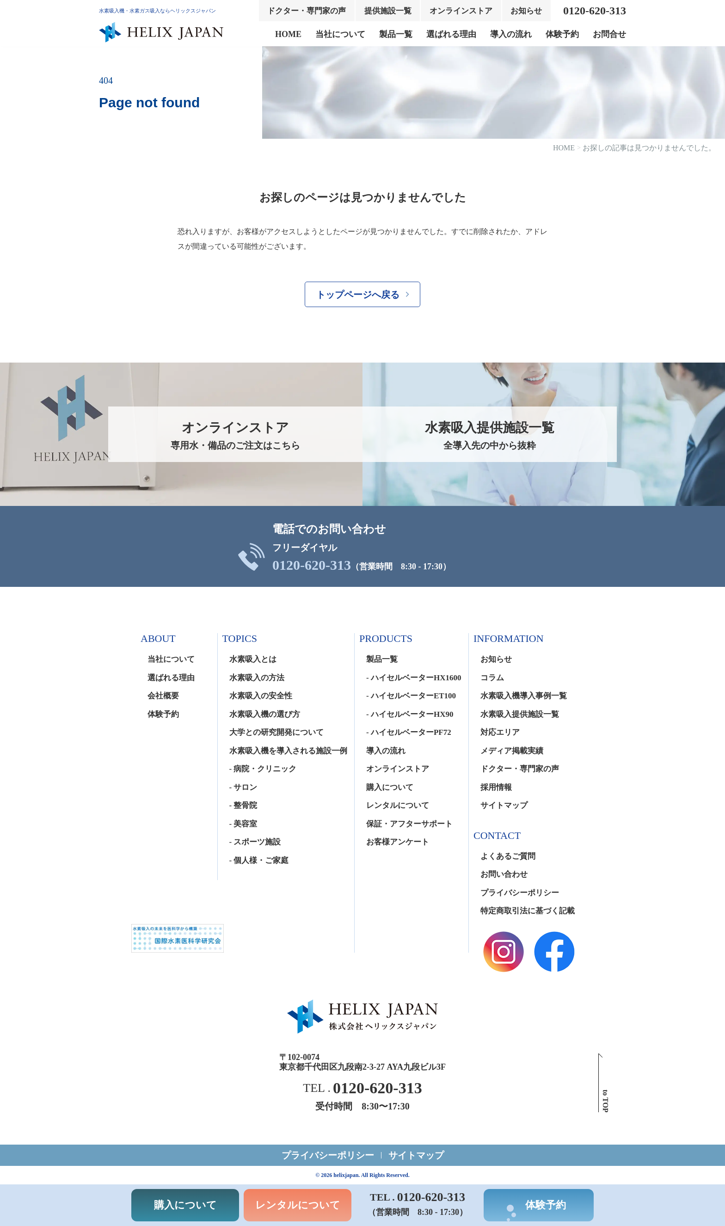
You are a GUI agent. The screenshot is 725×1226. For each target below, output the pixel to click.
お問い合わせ (504, 874)
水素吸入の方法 (256, 677)
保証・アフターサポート (409, 823)
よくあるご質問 (507, 856)
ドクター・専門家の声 (306, 10)
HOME (288, 34)
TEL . (362, 1088)
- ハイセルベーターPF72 (408, 732)
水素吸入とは (252, 659)
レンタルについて (397, 805)
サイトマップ (504, 805)
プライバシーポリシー (519, 892)
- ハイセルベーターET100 (411, 695)
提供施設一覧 (388, 10)
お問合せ (609, 34)
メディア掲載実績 (511, 750)
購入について (389, 787)
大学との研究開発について (276, 732)
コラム (492, 677)
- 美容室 (243, 823)
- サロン (243, 787)
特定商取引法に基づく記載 (527, 910)
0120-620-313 (311, 565)
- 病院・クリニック (263, 768)
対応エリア (500, 732)
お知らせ (526, 10)
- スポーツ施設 (255, 842)
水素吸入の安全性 (260, 695)
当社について (340, 34)
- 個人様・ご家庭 (259, 860)
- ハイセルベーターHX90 (409, 714)
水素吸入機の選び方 (264, 714)
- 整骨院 (243, 805)
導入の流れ (511, 34)
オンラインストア (461, 10)
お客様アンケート (397, 842)
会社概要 (163, 695)
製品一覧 (395, 34)
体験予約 (562, 34)
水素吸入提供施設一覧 (519, 714)
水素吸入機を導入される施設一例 (288, 750)
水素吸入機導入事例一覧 (523, 695)
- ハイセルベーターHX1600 (413, 677)
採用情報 (496, 787)
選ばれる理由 (451, 34)
